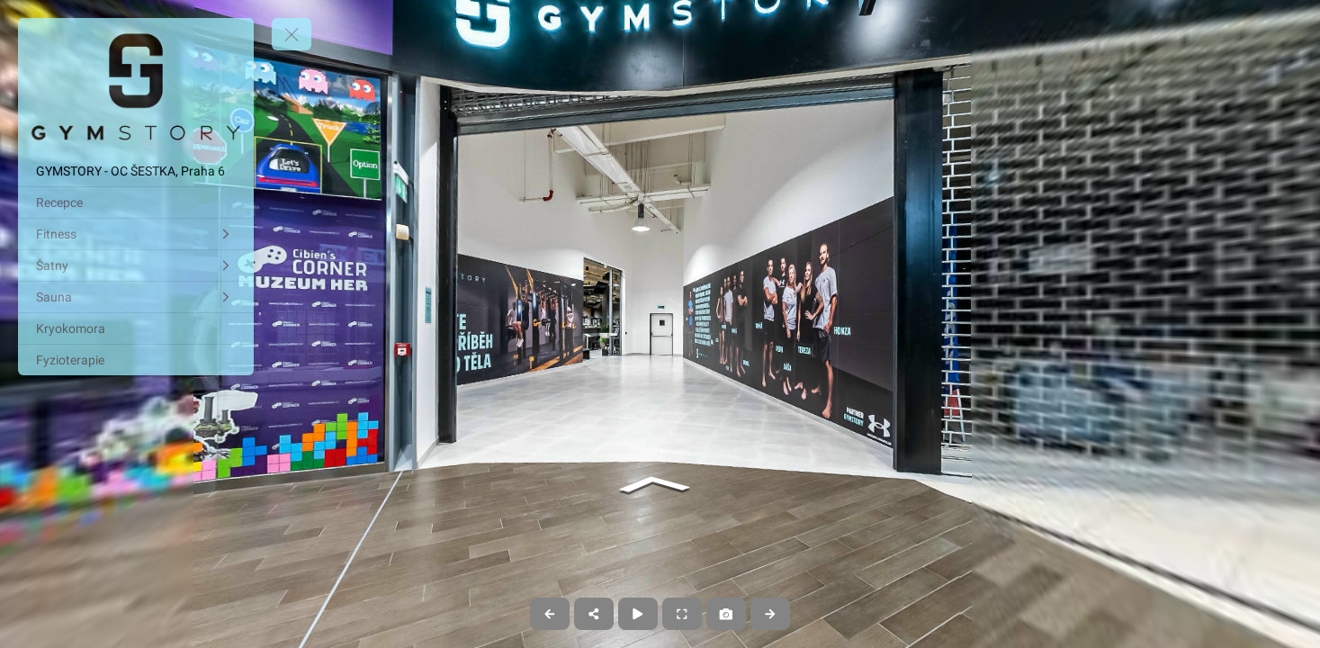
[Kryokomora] (136, 328)
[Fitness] (136, 234)
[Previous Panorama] (550, 614)
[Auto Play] (638, 614)
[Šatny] (136, 265)
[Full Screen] (682, 614)
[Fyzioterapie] (136, 360)
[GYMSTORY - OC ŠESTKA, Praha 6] (136, 171)
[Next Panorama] (770, 614)
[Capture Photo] (726, 614)
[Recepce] (136, 202)
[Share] (594, 614)
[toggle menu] (291, 34)
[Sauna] (136, 297)
